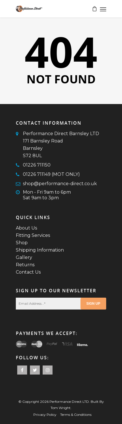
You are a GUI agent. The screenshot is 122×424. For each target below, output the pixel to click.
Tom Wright (61, 408)
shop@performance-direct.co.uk (60, 183)
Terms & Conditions (75, 414)
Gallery (24, 257)
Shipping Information (40, 250)
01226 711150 (37, 165)
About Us (26, 228)
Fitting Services (33, 235)
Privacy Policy (44, 414)
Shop (22, 242)
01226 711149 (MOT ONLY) (51, 174)
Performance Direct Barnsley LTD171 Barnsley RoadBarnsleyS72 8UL (61, 144)
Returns (25, 264)
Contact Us (28, 272)
